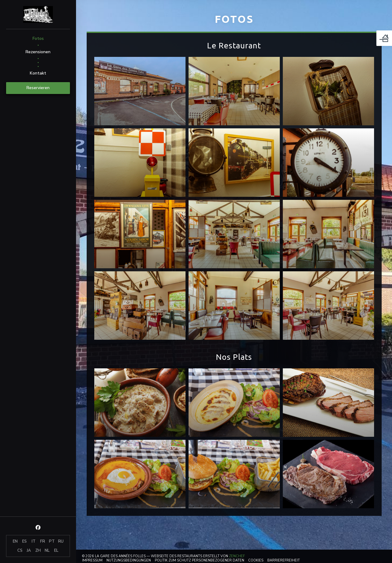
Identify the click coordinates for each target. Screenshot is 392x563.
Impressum (92, 560)
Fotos (38, 38)
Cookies (255, 560)
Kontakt (38, 73)
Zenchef (237, 556)
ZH (38, 550)
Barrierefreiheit (283, 560)
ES (24, 541)
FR (42, 541)
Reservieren (38, 88)
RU (61, 541)
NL (47, 550)
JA (29, 550)
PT (52, 541)
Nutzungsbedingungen (128, 560)
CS (20, 550)
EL (56, 550)
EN (15, 541)
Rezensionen (38, 52)
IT (34, 541)
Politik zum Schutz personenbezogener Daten (199, 560)
